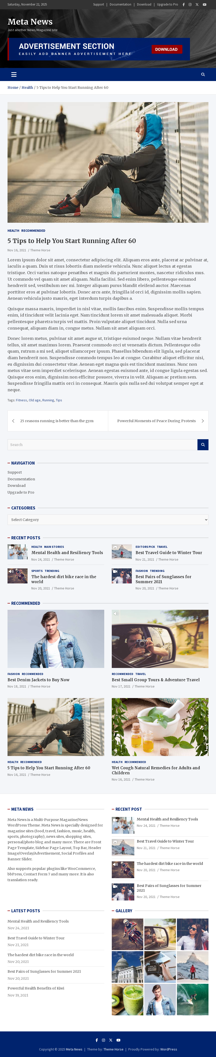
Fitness (21, 400)
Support (98, 4)
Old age (35, 400)
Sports (37, 571)
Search (202, 444)
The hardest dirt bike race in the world (170, 863)
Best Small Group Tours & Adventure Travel (156, 679)
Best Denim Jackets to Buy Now (38, 679)
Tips (59, 400)
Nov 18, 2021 (17, 686)
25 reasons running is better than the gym (56, 421)
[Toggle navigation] (14, 74)
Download (144, 4)
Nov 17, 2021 (121, 686)
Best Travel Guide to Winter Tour (169, 552)
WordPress (168, 1049)
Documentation (120, 4)
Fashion (142, 571)
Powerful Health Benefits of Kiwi (36, 988)
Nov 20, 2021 (40, 588)
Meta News (30, 22)
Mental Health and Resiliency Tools (67, 552)
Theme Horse (40, 250)
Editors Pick (145, 547)
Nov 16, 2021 (17, 250)
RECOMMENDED (25, 603)
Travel (162, 547)
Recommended (33, 230)
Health (13, 230)
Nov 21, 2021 (145, 559)
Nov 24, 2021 (40, 559)
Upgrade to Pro (167, 4)
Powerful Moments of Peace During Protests (156, 421)
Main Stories (54, 547)
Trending (52, 571)
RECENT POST (129, 809)
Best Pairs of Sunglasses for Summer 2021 (44, 971)
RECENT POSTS (25, 538)
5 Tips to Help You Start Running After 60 (49, 768)
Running (48, 400)
